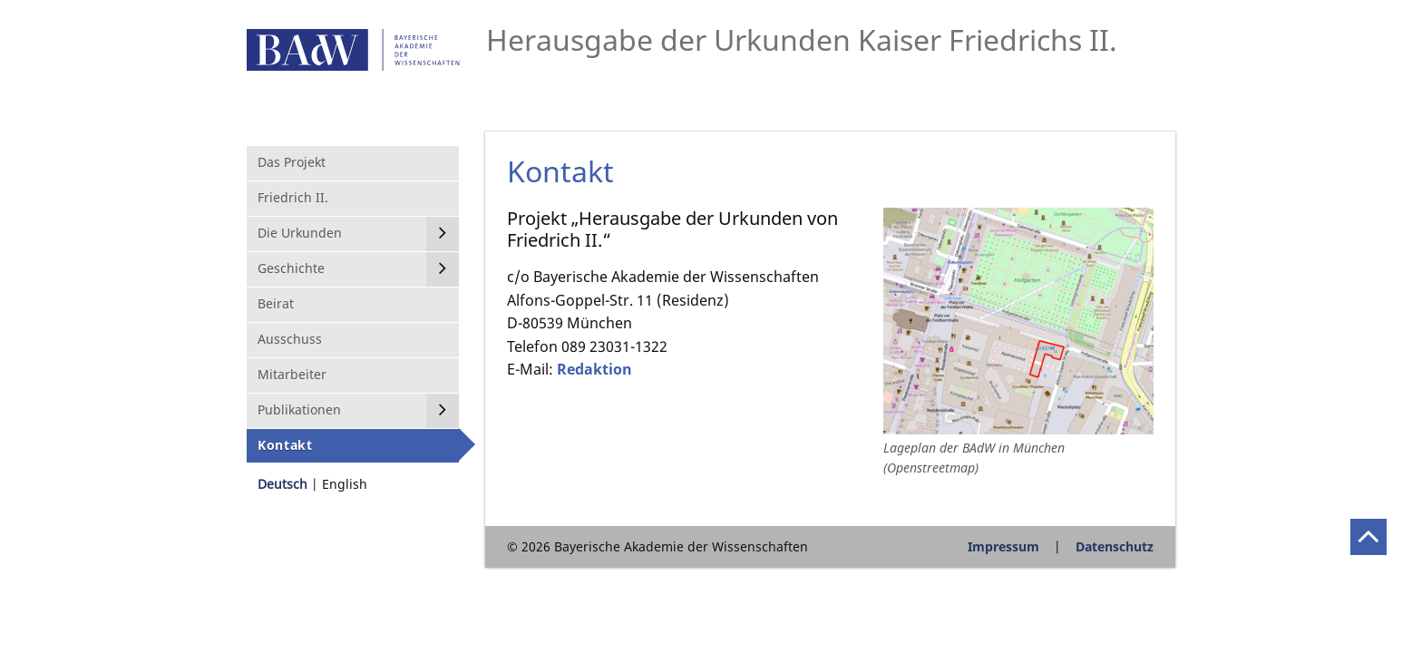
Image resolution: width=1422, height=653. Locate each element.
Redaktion (594, 369)
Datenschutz (1115, 546)
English (344, 483)
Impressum (1003, 546)
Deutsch (282, 483)
